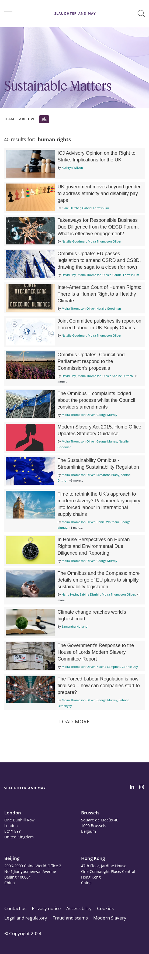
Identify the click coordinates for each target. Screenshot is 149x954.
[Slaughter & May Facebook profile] (141, 788)
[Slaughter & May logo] (75, 13)
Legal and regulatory (25, 918)
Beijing (11, 858)
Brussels (90, 813)
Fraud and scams (70, 918)
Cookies (105, 908)
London (12, 813)
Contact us (15, 908)
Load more (74, 721)
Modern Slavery (109, 918)
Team (9, 118)
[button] (141, 13)
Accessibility (79, 908)
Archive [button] (27, 118)
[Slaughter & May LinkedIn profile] (132, 788)
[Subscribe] (44, 119)
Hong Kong (93, 858)
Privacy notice (46, 908)
